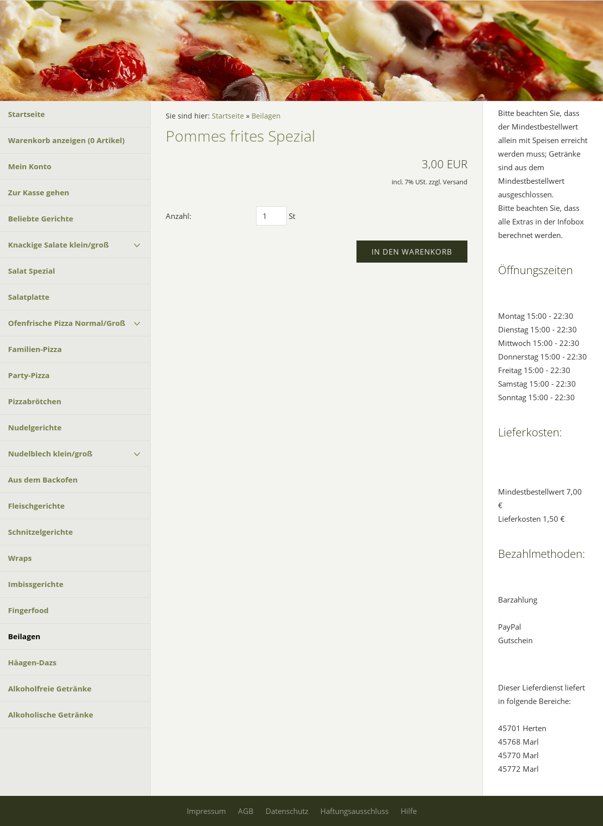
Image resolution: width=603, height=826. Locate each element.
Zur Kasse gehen (38, 192)
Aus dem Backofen (43, 480)
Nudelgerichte (35, 427)
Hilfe (409, 811)
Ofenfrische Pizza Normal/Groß (67, 323)
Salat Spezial (31, 271)
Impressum (206, 811)
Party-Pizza (29, 375)
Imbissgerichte (35, 584)
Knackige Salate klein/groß (58, 245)
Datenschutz (287, 811)
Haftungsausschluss (354, 811)
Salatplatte (29, 297)
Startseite (26, 114)
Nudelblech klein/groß (50, 453)
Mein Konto (29, 166)
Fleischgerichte (36, 506)
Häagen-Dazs (32, 662)
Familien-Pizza (35, 349)
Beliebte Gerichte (40, 218)
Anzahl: (178, 216)
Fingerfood (28, 610)
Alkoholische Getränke (50, 715)
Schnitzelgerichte (40, 532)
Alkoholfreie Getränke (49, 688)
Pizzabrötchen (34, 401)
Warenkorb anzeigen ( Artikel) (66, 140)
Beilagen (24, 636)
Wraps (20, 558)
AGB (246, 811)
